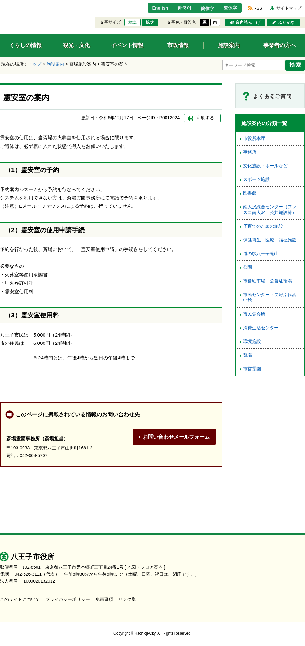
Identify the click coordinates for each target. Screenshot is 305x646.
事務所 (249, 151)
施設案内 (55, 63)
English (154, 7)
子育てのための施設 (263, 225)
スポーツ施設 (256, 178)
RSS (258, 8)
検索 (296, 64)
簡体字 (204, 8)
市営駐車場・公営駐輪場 (267, 280)
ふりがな (286, 22)
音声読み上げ (247, 22)
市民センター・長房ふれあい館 (269, 296)
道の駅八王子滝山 (261, 252)
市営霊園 (252, 367)
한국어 (179, 7)
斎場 (247, 354)
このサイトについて (20, 598)
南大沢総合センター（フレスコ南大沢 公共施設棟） (269, 209)
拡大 (150, 22)
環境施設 (252, 340)
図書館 (249, 192)
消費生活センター (261, 326)
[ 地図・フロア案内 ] (145, 566)
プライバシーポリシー (67, 598)
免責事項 (104, 598)
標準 (132, 22)
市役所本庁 (254, 137)
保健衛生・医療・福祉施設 (269, 239)
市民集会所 (254, 313)
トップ (34, 63)
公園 (247, 266)
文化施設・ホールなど (265, 165)
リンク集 (127, 598)
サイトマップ (288, 8)
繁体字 (229, 7)
